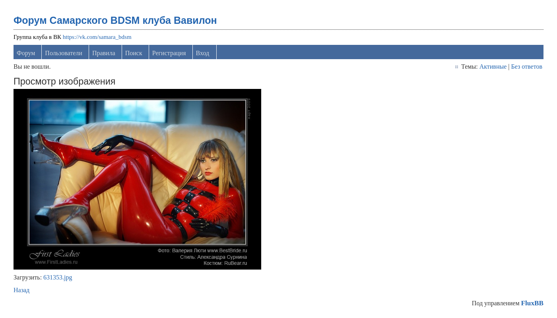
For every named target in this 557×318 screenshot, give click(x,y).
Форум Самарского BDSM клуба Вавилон (115, 20)
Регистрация (169, 53)
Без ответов (526, 66)
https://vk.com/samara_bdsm (97, 37)
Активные (493, 66)
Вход (203, 53)
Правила (103, 53)
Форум (26, 53)
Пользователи (63, 53)
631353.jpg (57, 277)
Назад (21, 290)
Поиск (133, 53)
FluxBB (532, 303)
